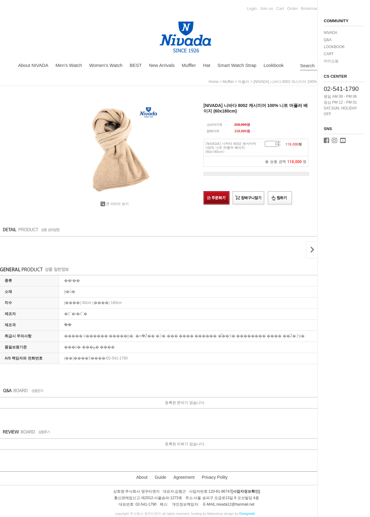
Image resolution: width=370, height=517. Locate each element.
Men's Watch (69, 65)
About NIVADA (33, 65)
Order (292, 8)
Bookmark (310, 8)
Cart (280, 8)
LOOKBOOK (334, 47)
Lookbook (274, 65)
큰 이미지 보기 (114, 204)
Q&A (327, 40)
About (142, 477)
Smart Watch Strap (236, 65)
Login (252, 8)
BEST (136, 65)
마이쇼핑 (331, 61)
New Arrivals (162, 65)
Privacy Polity (215, 477)
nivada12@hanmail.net (235, 505)
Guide (160, 477)
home (214, 82)
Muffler (189, 65)
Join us (266, 8)
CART (329, 54)
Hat (206, 65)
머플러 (243, 82)
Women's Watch (105, 65)
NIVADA (330, 33)
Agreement (183, 477)
